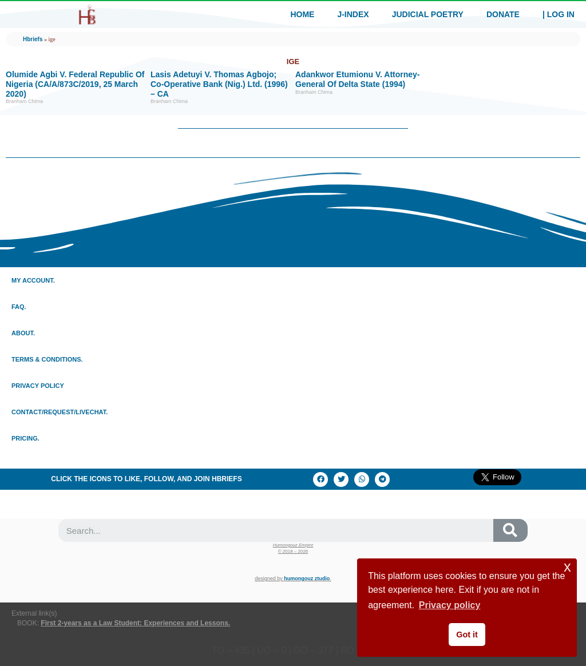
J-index (353, 14)
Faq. (18, 306)
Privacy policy (37, 385)
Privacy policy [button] (450, 605)
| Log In (559, 14)
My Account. (33, 280)
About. (23, 333)
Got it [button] (467, 634)
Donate (503, 14)
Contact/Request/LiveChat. (59, 412)
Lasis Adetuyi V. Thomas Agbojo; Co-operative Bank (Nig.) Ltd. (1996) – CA (219, 84)
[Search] (510, 530)
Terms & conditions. (47, 359)
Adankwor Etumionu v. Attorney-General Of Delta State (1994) (357, 79)
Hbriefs (32, 39)
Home (302, 14)
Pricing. (25, 438)
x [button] (567, 566)
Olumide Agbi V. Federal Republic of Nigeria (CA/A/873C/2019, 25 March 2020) (75, 84)
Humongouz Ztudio (307, 578)
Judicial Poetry (428, 14)
